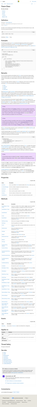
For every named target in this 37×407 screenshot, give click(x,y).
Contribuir (29, 400)
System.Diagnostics (9, 22)
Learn (2, 3)
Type (15, 231)
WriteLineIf (5, 89)
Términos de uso (24, 402)
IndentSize (31, 127)
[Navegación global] (1, 1)
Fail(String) (3, 223)
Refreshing (3, 325)
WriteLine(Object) (5, 295)
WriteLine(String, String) (6, 298)
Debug (4, 102)
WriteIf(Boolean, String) (5, 289)
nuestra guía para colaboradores (17, 372)
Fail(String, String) (5, 221)
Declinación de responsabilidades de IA (8, 400)
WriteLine (5, 86)
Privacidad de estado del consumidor (14, 402)
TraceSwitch (12, 91)
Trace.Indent (17, 44)
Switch (17, 95)
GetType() (3, 231)
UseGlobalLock (4, 194)
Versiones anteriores (19, 400)
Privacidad (4, 402)
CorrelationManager (5, 186)
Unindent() (3, 265)
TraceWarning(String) (5, 262)
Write (4, 85)
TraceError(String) (5, 247)
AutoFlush (7, 129)
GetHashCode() (4, 228)
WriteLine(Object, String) (6, 292)
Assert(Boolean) (4, 212)
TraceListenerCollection (7, 362)
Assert (18, 81)
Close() (3, 215)
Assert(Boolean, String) (5, 209)
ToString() (3, 241)
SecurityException (29, 120)
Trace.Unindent (24, 44)
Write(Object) (4, 271)
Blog (25, 400)
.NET (5, 3)
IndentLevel (4, 188)
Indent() (3, 234)
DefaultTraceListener (23, 103)
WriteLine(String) (4, 301)
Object (7, 37)
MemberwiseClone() (5, 236)
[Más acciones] (35, 4)
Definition (3, 10)
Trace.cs (5, 25)
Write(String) (4, 277)
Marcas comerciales (5, 403)
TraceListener (24, 99)
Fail (6, 83)
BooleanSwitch (5, 91)
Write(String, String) (5, 274)
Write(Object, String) (5, 267)
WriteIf (4, 88)
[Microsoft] (18, 1)
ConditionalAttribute (6, 145)
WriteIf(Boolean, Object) (6, 282)
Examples (3, 12)
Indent (25, 127)
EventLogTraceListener (7, 360)
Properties (3, 15)
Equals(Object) (4, 217)
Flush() (17, 184)
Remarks (3, 13)
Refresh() (3, 239)
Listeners (14, 100)
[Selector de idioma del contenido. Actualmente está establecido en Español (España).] (6, 398)
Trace (13, 43)
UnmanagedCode (24, 121)
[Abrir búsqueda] (30, 1)
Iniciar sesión (34, 1)
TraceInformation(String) (6, 255)
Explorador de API (10, 3)
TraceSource (14, 325)
